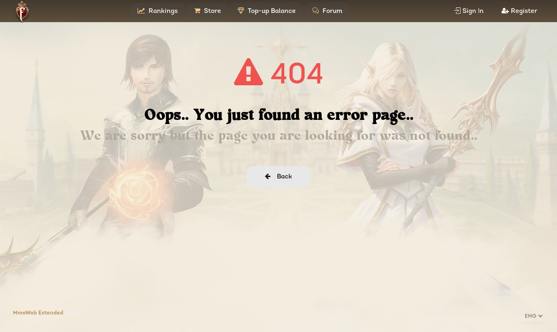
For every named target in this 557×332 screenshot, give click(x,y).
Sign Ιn (469, 11)
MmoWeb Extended (38, 313)
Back (278, 176)
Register (519, 11)
